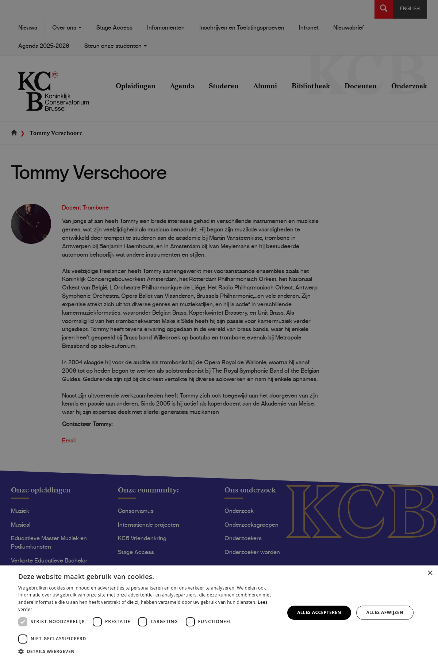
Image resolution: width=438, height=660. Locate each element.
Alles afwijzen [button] (384, 612)
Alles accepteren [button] (319, 612)
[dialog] (219, 330)
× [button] (430, 573)
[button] (147, 651)
